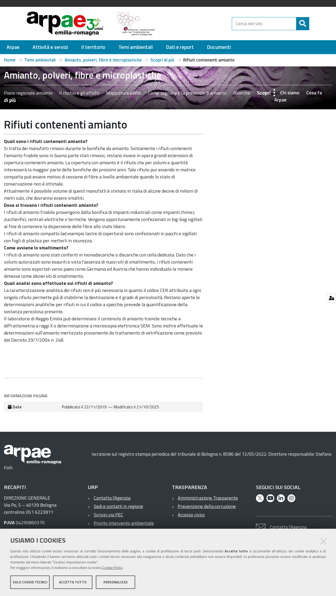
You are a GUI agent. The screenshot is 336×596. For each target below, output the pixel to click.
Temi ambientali (40, 59)
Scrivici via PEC (108, 514)
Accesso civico (191, 514)
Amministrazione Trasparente (208, 497)
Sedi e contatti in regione (118, 506)
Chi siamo (290, 92)
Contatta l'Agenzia (112, 497)
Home (9, 59)
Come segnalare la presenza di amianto (187, 92)
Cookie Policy (112, 568)
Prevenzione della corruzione (207, 506)
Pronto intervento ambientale (124, 523)
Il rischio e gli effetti (79, 92)
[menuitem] (13, 47)
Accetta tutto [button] (73, 582)
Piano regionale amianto (28, 92)
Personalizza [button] (115, 582)
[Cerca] (313, 23)
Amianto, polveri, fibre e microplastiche (103, 59)
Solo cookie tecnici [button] (30, 582)
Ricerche (241, 92)
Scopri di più (162, 59)
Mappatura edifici (123, 92)
